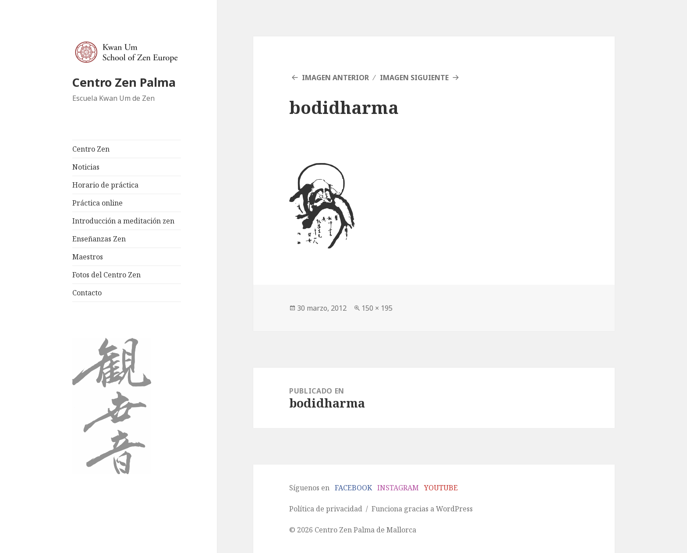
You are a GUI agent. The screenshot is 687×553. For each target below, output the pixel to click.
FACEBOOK (353, 488)
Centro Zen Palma (124, 82)
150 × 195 (377, 308)
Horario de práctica (105, 185)
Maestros (87, 257)
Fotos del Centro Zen (106, 275)
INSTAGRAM (398, 488)
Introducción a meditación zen (123, 221)
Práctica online (97, 203)
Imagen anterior (335, 77)
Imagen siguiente (414, 77)
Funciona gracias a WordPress (422, 509)
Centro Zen (91, 149)
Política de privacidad (325, 509)
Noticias (85, 167)
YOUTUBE (441, 488)
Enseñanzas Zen (99, 239)
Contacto (87, 293)
